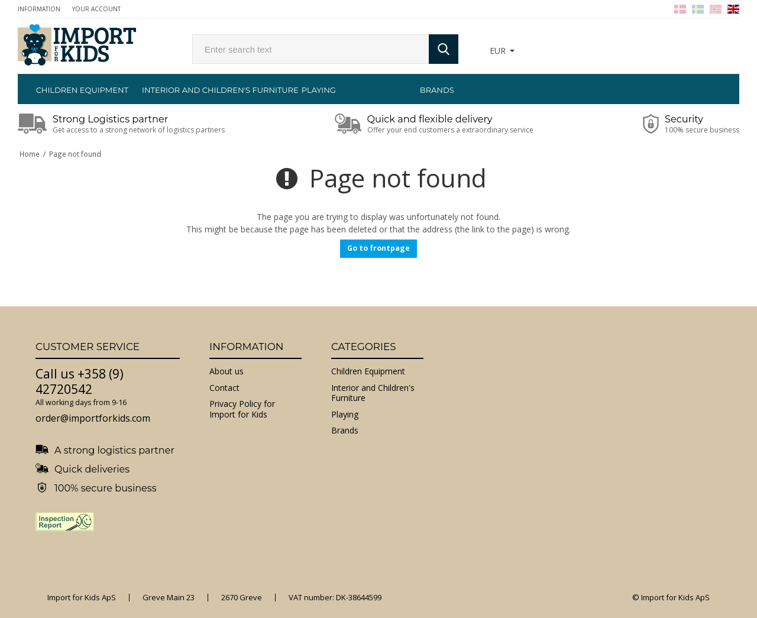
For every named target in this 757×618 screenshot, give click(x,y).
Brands (437, 90)
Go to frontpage (378, 248)
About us (226, 371)
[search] (310, 49)
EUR (498, 50)
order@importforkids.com (92, 418)
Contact (224, 387)
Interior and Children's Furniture (200, 90)
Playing (319, 90)
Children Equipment (82, 90)
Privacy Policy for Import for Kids (242, 409)
